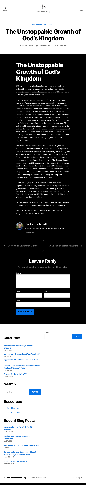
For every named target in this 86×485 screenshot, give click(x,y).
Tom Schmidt (28, 48)
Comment (20, 275)
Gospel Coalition (13, 410)
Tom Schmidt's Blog (18, 480)
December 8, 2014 (44, 48)
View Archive (31, 234)
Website (18, 303)
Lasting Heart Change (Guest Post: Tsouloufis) (22, 356)
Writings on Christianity (43, 26)
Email (46, 294)
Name (18, 294)
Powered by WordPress (37, 480)
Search (47, 335)
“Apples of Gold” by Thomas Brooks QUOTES (21, 362)
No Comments (61, 48)
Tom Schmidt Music (14, 415)
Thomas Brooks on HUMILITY (15, 376)
